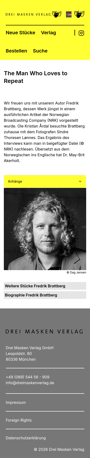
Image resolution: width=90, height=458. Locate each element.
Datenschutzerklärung (26, 437)
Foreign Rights (19, 420)
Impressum (16, 402)
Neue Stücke (20, 32)
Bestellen (16, 51)
